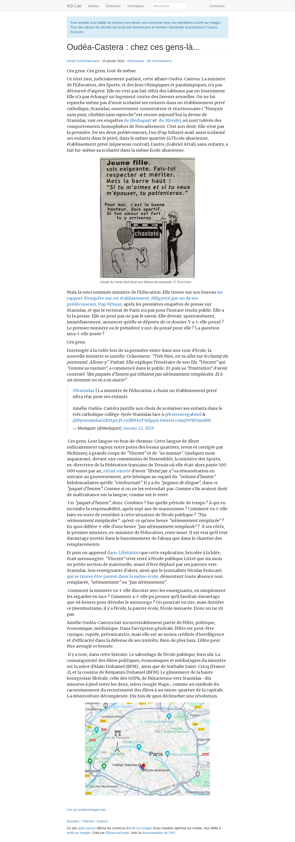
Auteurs (102, 821)
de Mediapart (138, 120)
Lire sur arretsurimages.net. (86, 810)
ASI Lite (74, 6)
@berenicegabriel (183, 414)
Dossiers (73, 821)
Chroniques (135, 6)
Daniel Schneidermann (83, 61)
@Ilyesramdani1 (89, 420)
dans (123, 552)
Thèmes (88, 821)
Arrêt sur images (140, 828)
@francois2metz (117, 833)
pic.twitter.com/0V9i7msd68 (182, 420)
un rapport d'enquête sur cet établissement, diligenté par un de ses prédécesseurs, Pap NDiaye (145, 298)
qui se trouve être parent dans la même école (112, 576)
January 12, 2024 (138, 428)
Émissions (113, 6)
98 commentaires (159, 61)
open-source (87, 828)
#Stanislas (83, 390)
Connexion (217, 6)
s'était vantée (117, 471)
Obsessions (135, 61)
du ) (169, 120)
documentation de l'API (158, 833)
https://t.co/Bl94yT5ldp (129, 420)
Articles (93, 6)
